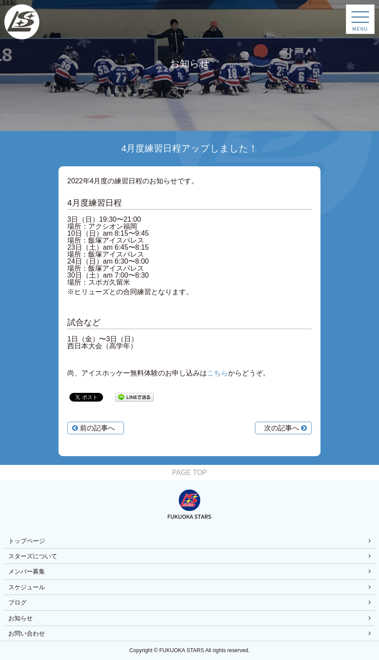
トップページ (26, 540)
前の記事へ (93, 428)
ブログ (17, 602)
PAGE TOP (189, 472)
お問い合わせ (26, 633)
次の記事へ (285, 428)
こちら (217, 373)
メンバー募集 (26, 571)
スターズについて (32, 556)
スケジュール (26, 587)
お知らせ (20, 618)
